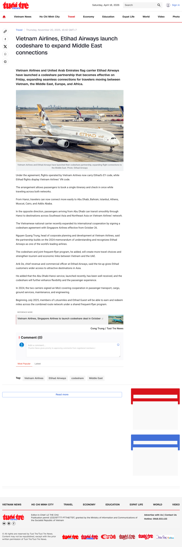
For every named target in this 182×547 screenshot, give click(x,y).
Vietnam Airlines (33, 378)
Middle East (96, 378)
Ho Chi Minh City (50, 16)
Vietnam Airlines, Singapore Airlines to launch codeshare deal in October (60, 318)
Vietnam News (22, 16)
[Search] (142, 5)
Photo (176, 16)
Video (161, 16)
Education (108, 16)
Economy (88, 16)
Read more (62, 394)
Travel (71, 16)
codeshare (77, 378)
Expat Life (128, 16)
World (146, 16)
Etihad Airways (57, 378)
